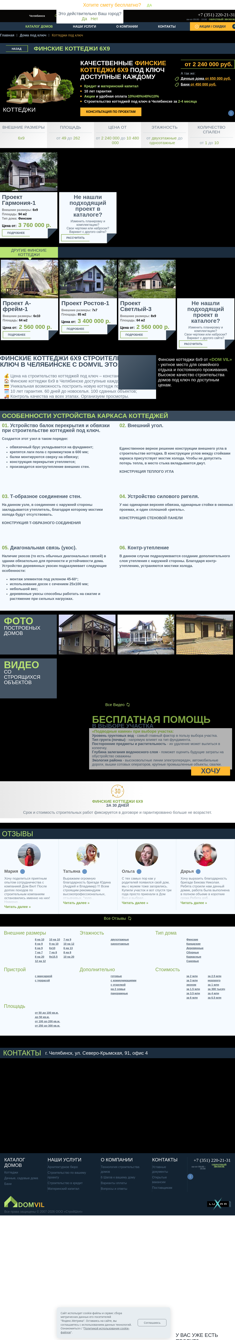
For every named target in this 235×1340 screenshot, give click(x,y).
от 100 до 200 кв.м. (47, 1021)
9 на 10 (53, 943)
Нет (94, 18)
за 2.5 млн (214, 976)
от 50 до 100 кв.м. (47, 1012)
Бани (198, 84)
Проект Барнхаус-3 (136, 306)
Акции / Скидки (217, 26)
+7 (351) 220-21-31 (216, 14)
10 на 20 (68, 956)
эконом (191, 984)
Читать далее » (17, 903)
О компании (127, 26)
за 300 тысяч (216, 989)
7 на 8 (53, 952)
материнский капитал (119, 86)
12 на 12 (40, 961)
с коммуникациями (123, 980)
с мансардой (43, 976)
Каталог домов (39, 26)
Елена (10, 871)
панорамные (119, 993)
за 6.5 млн (214, 997)
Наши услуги (84, 26)
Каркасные (193, 956)
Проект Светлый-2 (194, 306)
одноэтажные (120, 943)
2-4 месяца (187, 101)
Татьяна (189, 871)
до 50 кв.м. (42, 1017)
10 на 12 (68, 943)
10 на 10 (54, 939)
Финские (192, 939)
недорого (214, 980)
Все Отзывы (117, 918)
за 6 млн (192, 997)
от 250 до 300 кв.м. (47, 1025)
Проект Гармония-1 (19, 200)
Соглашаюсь (152, 1323)
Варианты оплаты (114, 1183)
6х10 (52, 948)
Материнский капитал (63, 1188)
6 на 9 (39, 948)
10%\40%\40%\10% (143, 96)
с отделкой (118, 984)
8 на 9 (39, 943)
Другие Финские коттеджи (29, 252)
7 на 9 (67, 939)
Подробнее (16, 232)
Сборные (192, 952)
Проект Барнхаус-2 (19, 306)
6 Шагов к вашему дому (118, 1177)
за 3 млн (192, 980)
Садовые (192, 961)
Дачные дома (206, 78)
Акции (89, 96)
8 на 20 (39, 956)
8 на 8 (67, 952)
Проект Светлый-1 (77, 306)
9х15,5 (53, 956)
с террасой (42, 980)
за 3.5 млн (193, 993)
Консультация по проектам (111, 111)
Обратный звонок (222, 19)
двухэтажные (120, 939)
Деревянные (195, 948)
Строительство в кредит (65, 1183)
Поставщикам (162, 1187)
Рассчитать (75, 237)
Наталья (72, 871)
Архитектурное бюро (63, 1167)
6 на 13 (68, 948)
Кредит (90, 86)
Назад (17, 48)
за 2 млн (192, 976)
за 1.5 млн (193, 989)
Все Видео (117, 705)
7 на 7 (39, 952)
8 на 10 (39, 939)
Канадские (193, 943)
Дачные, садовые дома (21, 1178)
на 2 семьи (118, 989)
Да (84, 18)
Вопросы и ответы (114, 1188)
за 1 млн (213, 984)
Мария (129, 871)
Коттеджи (11, 1172)
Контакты (167, 26)
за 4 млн (213, 993)
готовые (116, 976)
